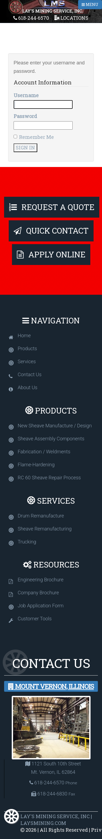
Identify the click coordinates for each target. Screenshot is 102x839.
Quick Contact (51, 230)
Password (25, 116)
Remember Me (34, 137)
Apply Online (51, 254)
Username (26, 95)
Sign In (25, 147)
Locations (71, 18)
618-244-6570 (31, 18)
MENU (90, 4)
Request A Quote (51, 207)
